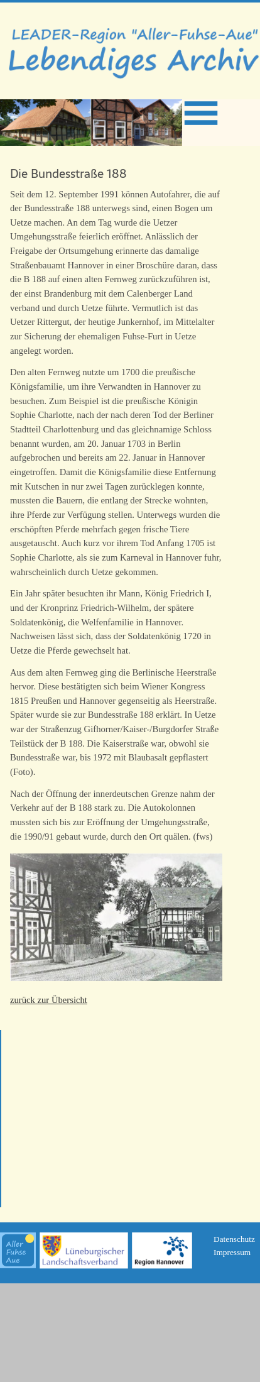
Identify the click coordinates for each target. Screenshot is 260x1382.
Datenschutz (234, 1239)
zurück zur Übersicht (48, 1000)
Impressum (232, 1252)
